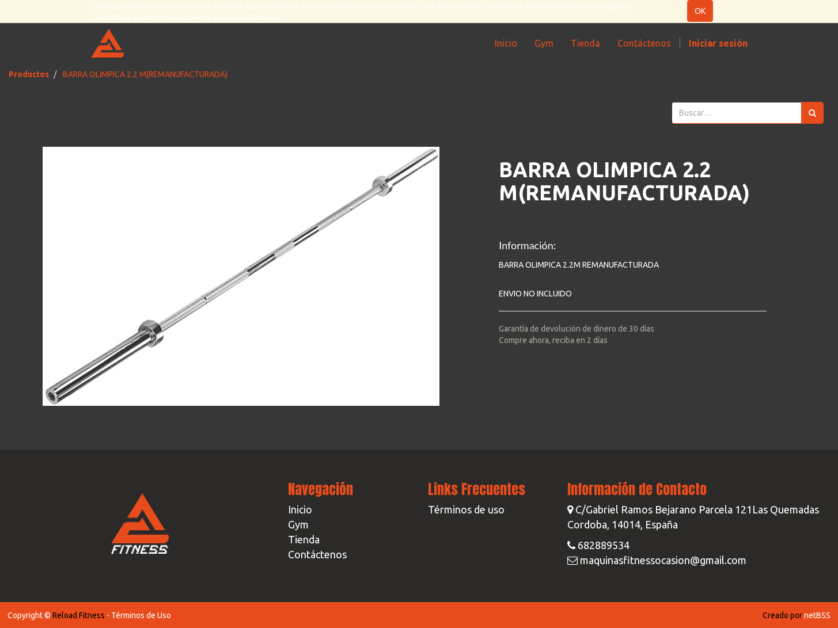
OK (700, 11)
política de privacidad (378, 5)
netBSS (817, 615)
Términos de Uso (141, 615)
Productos (29, 74)
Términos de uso (466, 509)
